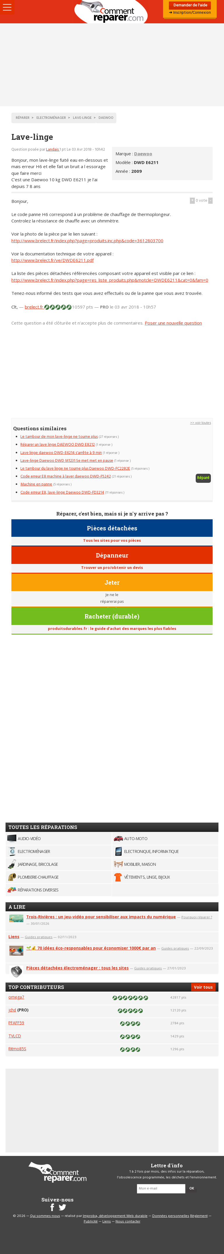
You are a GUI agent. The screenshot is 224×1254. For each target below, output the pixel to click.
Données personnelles (170, 1216)
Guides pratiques (38, 937)
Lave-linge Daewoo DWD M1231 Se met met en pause (66, 461)
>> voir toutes (200, 423)
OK (191, 1189)
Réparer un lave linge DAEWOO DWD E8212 (57, 445)
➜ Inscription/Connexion (190, 13)
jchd (12, 1010)
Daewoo (143, 153)
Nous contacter (128, 1222)
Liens (13, 936)
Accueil (112, 11)
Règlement (199, 1216)
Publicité (91, 1222)
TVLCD (14, 1036)
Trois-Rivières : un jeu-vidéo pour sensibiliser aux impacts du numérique (101, 916)
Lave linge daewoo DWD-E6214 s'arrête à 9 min (61, 453)
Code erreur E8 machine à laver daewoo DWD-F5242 (65, 476)
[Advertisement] (112, 65)
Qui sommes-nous (45, 1216)
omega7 (16, 997)
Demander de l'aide (190, 5)
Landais (53, 150)
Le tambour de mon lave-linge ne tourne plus (59, 437)
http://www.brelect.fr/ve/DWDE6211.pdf (52, 260)
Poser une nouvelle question (173, 323)
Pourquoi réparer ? (196, 917)
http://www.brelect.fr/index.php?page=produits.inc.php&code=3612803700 (87, 240)
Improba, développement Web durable (115, 1216)
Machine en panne (36, 484)
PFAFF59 (16, 1022)
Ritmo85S (17, 1048)
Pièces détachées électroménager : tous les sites (77, 968)
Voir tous (203, 987)
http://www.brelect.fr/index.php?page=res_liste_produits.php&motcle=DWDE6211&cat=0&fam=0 (109, 280)
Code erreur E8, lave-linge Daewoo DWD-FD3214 (62, 493)
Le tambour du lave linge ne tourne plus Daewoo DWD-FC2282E (75, 469)
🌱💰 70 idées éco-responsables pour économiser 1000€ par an (91, 948)
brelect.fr (34, 307)
